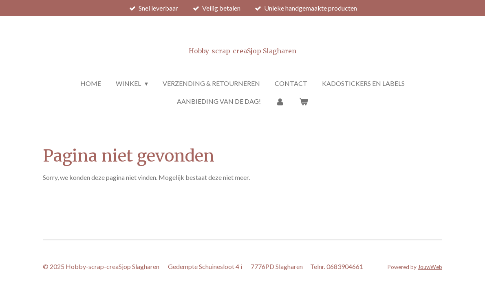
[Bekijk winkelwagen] (303, 101)
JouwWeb (430, 267)
